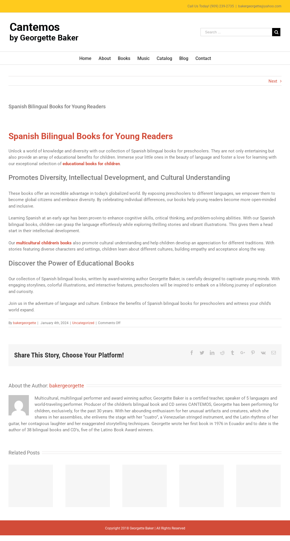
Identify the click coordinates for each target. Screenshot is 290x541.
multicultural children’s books (44, 242)
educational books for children (91, 163)
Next (272, 81)
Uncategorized (83, 323)
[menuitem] (89, 58)
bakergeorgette (24, 323)
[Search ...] (236, 32)
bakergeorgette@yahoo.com (260, 6)
